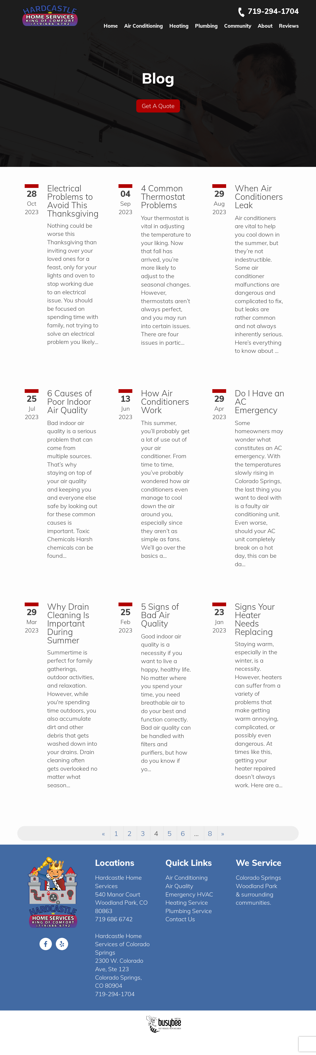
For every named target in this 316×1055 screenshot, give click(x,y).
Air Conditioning (143, 26)
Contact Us (180, 919)
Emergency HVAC (189, 894)
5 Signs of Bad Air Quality (160, 615)
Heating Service (186, 902)
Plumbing (206, 26)
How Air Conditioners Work (165, 401)
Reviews (289, 26)
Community (237, 26)
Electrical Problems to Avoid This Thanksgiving (73, 201)
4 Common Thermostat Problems (163, 196)
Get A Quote (158, 106)
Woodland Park (256, 886)
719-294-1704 (268, 11)
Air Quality (179, 886)
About (265, 26)
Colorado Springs (258, 877)
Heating (179, 26)
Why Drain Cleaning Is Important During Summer (68, 623)
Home (111, 26)
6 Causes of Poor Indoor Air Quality (69, 401)
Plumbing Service (188, 911)
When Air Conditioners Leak (259, 196)
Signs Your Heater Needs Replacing (255, 619)
